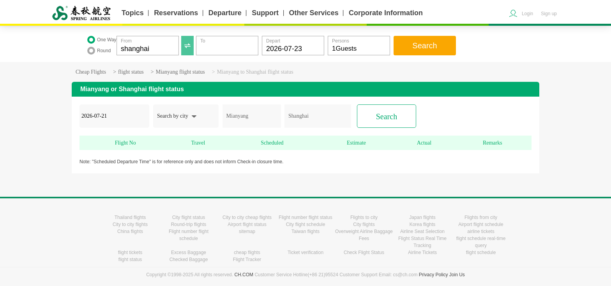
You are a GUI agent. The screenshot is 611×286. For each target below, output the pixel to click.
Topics (133, 13)
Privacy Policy (433, 274)
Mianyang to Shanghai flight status (255, 72)
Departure (225, 13)
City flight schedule (305, 224)
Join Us (457, 274)
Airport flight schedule (480, 224)
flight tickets (130, 252)
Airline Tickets (422, 252)
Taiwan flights (305, 231)
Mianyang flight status (180, 72)
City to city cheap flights (247, 217)
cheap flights (247, 252)
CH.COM (243, 274)
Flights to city (364, 217)
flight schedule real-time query (481, 242)
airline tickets (480, 231)
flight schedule (481, 252)
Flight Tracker (247, 259)
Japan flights (422, 217)
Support (265, 13)
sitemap (247, 231)
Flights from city (480, 217)
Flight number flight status (305, 217)
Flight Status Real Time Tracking (422, 242)
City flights (363, 224)
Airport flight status (247, 224)
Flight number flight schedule (188, 235)
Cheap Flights (91, 72)
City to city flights (130, 224)
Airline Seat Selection (422, 231)
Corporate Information (386, 13)
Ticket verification (305, 252)
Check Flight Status (364, 252)
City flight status (188, 217)
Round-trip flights (189, 224)
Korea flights (423, 224)
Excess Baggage (188, 252)
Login (527, 13)
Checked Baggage (189, 259)
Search (424, 45)
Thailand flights (130, 217)
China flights (130, 231)
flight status (131, 72)
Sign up (549, 13)
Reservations (176, 13)
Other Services (314, 13)
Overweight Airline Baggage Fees (364, 235)
